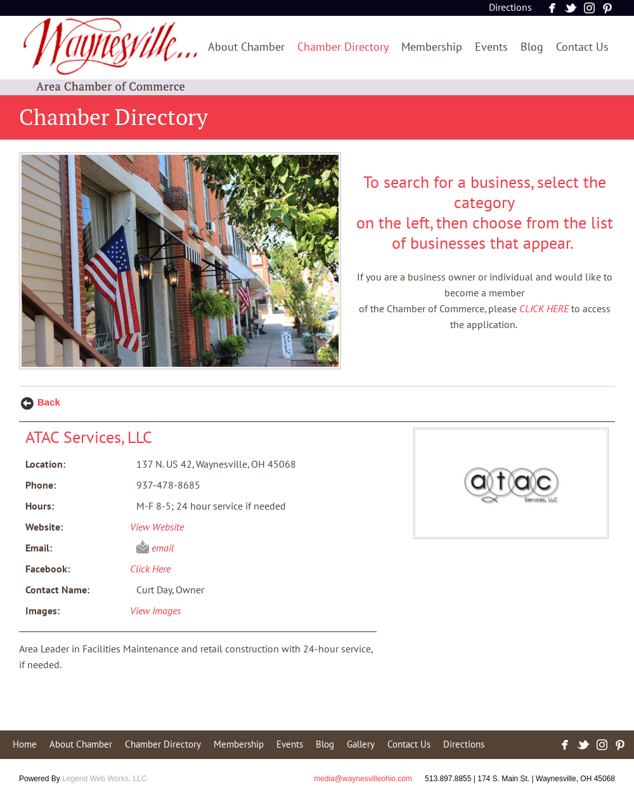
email (163, 548)
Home (25, 744)
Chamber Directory (343, 47)
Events (491, 47)
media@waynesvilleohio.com (363, 778)
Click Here (150, 569)
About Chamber (246, 47)
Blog (532, 47)
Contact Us (582, 47)
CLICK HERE (544, 309)
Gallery (361, 744)
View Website (157, 527)
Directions (510, 7)
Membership (431, 47)
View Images (155, 611)
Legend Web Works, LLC (104, 778)
